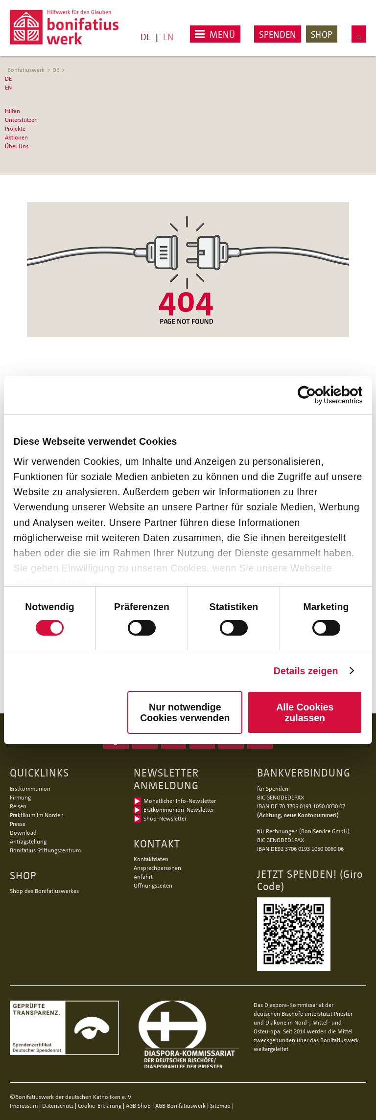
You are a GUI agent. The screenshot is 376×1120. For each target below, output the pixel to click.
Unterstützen (21, 119)
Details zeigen (306, 670)
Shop (321, 34)
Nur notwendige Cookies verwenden (185, 712)
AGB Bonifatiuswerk (180, 1105)
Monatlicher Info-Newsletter (179, 800)
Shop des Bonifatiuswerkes (44, 890)
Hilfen (12, 110)
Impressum (24, 1105)
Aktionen (16, 137)
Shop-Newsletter (165, 818)
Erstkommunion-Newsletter (178, 809)
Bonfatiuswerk (26, 69)
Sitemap (220, 1105)
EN (168, 36)
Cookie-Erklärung (99, 1105)
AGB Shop (138, 1105)
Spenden (277, 34)
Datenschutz (57, 1105)
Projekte (15, 128)
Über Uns (16, 146)
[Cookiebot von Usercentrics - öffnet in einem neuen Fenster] (319, 395)
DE (146, 36)
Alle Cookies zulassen (304, 712)
